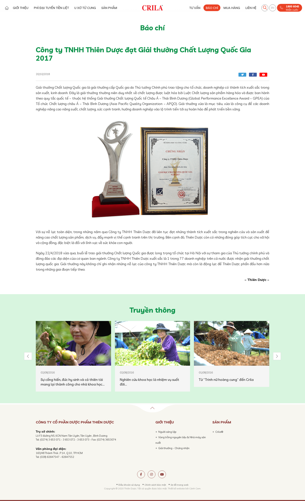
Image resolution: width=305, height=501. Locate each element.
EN (272, 8)
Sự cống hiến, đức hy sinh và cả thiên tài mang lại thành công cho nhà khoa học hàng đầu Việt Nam (72, 382)
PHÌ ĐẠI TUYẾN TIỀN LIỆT (51, 8)
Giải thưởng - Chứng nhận (173, 448)
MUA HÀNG (231, 8)
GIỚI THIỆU (20, 8)
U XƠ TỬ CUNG (85, 8)
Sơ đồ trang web (179, 484)
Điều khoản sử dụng (129, 484)
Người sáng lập (167, 432)
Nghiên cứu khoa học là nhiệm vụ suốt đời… (149, 381)
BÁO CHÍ (212, 8)
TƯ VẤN (194, 8)
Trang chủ (6, 7)
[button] (28, 356)
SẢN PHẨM (109, 8)
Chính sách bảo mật (155, 484)
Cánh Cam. (195, 488)
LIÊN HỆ (250, 8)
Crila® (219, 432)
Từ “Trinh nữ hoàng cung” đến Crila (226, 379)
